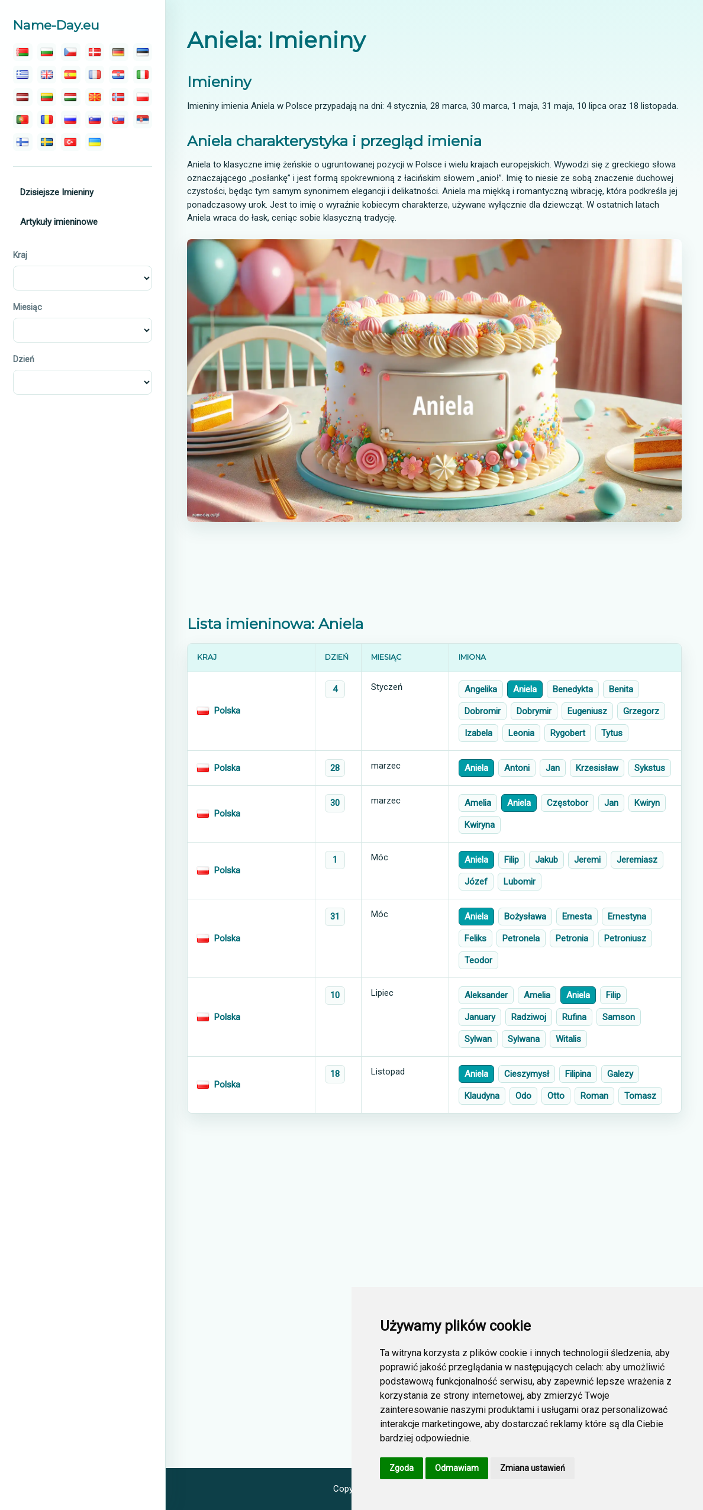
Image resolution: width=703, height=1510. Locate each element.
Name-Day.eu (56, 25)
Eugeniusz (587, 711)
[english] (47, 74)
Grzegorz (641, 711)
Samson (618, 1017)
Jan (553, 768)
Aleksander (486, 995)
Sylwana (524, 1039)
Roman (594, 1095)
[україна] (95, 142)
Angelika (481, 689)
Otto (556, 1095)
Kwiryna (480, 824)
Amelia (478, 803)
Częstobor (567, 803)
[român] (47, 119)
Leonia (521, 733)
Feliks (475, 938)
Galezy (620, 1074)
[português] (23, 119)
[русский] (70, 119)
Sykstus (649, 768)
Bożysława (525, 916)
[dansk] (95, 52)
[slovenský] (118, 119)
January (480, 1017)
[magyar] (70, 97)
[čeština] (70, 52)
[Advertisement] (434, 568)
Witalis (568, 1039)
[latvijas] (23, 97)
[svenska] (47, 142)
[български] (47, 52)
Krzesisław (597, 768)
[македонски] (95, 97)
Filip (511, 859)
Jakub (546, 859)
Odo (523, 1095)
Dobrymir (534, 711)
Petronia (572, 938)
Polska (227, 710)
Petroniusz (625, 938)
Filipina (578, 1074)
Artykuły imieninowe (59, 222)
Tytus (612, 733)
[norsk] (118, 97)
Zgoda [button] (401, 1468)
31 (335, 916)
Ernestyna (627, 916)
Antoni (517, 768)
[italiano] (143, 74)
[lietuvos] (47, 97)
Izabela (478, 733)
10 (335, 995)
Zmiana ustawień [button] (532, 1468)
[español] (70, 74)
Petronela (521, 938)
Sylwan (478, 1039)
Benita (621, 689)
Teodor (478, 960)
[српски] (143, 119)
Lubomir (520, 881)
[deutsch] (118, 52)
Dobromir (483, 711)
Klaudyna (482, 1095)
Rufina (574, 1017)
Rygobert (567, 733)
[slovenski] (95, 119)
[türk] (70, 142)
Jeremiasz (637, 859)
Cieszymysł (526, 1074)
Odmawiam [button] (457, 1468)
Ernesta (577, 916)
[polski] (143, 97)
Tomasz (640, 1095)
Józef (476, 881)
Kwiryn (647, 803)
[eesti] (143, 52)
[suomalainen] (23, 142)
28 (335, 768)
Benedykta (573, 689)
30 (335, 803)
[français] (95, 74)
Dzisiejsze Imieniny (56, 192)
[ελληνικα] (23, 74)
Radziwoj (528, 1017)
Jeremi (587, 859)
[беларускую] (23, 52)
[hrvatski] (118, 74)
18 (335, 1074)
